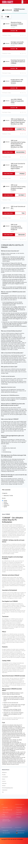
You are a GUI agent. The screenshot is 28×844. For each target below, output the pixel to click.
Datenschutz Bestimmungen (6, 820)
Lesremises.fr (20, 830)
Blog (4, 814)
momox (4, 781)
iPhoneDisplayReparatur (7, 787)
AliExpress (4, 772)
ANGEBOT (13, 30)
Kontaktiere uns (7, 817)
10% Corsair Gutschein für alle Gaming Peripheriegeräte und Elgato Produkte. (18, 166)
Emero (3, 779)
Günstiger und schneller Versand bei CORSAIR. (17, 42)
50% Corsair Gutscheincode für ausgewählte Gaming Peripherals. (16, 227)
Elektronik (19, 814)
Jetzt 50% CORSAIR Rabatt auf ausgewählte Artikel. (17, 101)
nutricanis (4, 783)
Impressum (5, 812)
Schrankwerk (5, 776)
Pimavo (3, 785)
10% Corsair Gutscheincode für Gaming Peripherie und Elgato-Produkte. (18, 187)
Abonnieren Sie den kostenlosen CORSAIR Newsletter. (17, 24)
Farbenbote (4, 790)
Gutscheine (19, 807)
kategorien (5, 830)
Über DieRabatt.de (7, 810)
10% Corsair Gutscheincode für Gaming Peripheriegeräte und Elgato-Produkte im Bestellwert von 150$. (18, 144)
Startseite (5, 807)
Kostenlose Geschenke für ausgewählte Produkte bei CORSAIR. (18, 61)
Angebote (18, 810)
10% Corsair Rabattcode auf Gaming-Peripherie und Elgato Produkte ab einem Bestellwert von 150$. (18, 121)
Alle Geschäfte (6, 833)
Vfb (3, 792)
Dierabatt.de (20, 833)
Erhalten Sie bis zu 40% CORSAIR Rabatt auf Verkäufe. (17, 81)
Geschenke (19, 812)
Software (18, 817)
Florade (3, 774)
